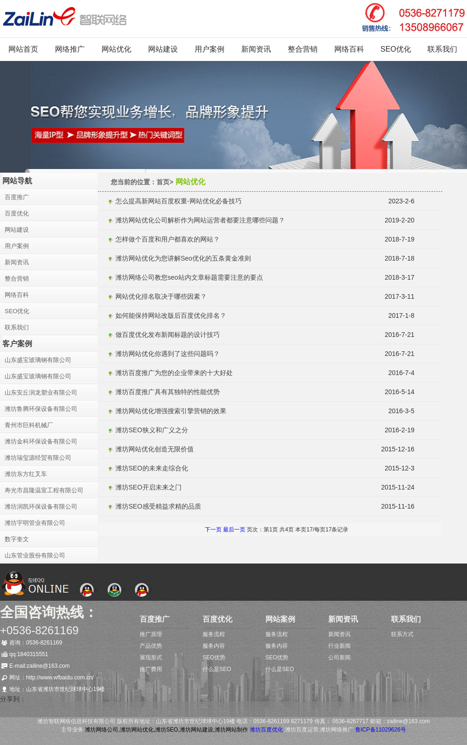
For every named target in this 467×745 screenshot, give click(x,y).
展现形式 (151, 657)
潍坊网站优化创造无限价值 (154, 449)
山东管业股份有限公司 (35, 555)
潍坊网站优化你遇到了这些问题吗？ (167, 353)
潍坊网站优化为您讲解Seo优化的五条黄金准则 (183, 258)
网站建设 (163, 49)
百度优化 (17, 213)
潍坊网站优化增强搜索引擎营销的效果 (170, 411)
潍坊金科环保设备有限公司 (41, 441)
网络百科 (349, 49)
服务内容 (214, 646)
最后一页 (235, 529)
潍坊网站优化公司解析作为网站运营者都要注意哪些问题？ (200, 220)
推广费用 (151, 669)
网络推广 (70, 49)
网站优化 (116, 49)
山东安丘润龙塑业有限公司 (41, 392)
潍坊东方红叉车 (26, 473)
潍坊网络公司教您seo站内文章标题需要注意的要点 (189, 277)
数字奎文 (17, 539)
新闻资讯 (256, 49)
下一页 (213, 529)
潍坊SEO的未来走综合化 (151, 468)
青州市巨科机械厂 (29, 425)
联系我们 (442, 49)
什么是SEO (217, 669)
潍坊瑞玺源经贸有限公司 (38, 457)
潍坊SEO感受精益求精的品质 (158, 506)
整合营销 (303, 49)
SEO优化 (395, 49)
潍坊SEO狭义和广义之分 (151, 430)
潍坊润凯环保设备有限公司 (41, 506)
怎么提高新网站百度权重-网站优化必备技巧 (178, 201)
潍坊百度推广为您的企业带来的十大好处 (174, 372)
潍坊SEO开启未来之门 (148, 487)
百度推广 (17, 197)
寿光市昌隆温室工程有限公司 (44, 490)
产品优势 (151, 646)
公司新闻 (339, 657)
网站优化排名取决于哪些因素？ (161, 296)
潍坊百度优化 (266, 729)
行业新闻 (339, 646)
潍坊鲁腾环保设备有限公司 (41, 408)
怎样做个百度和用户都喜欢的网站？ (167, 239)
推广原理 (151, 634)
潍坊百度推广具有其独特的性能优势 (167, 392)
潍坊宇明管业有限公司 (35, 522)
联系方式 (402, 634)
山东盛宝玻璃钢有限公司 (38, 359)
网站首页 (23, 49)
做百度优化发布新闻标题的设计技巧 (167, 334)
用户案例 (209, 49)
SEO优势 (214, 657)
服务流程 (214, 634)
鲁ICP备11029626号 (380, 729)
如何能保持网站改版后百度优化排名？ (170, 315)
